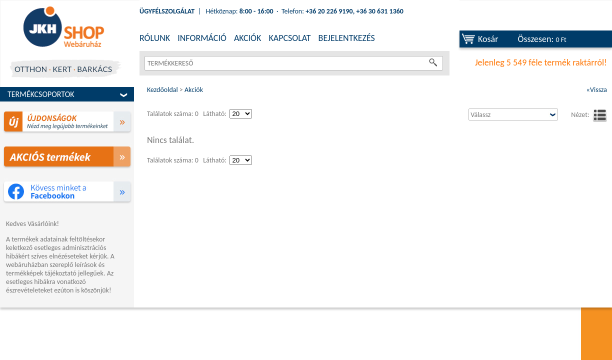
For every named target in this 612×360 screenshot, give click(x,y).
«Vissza (596, 90)
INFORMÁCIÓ (202, 38)
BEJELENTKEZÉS (346, 38)
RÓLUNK (155, 38)
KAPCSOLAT (289, 38)
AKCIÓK (247, 38)
